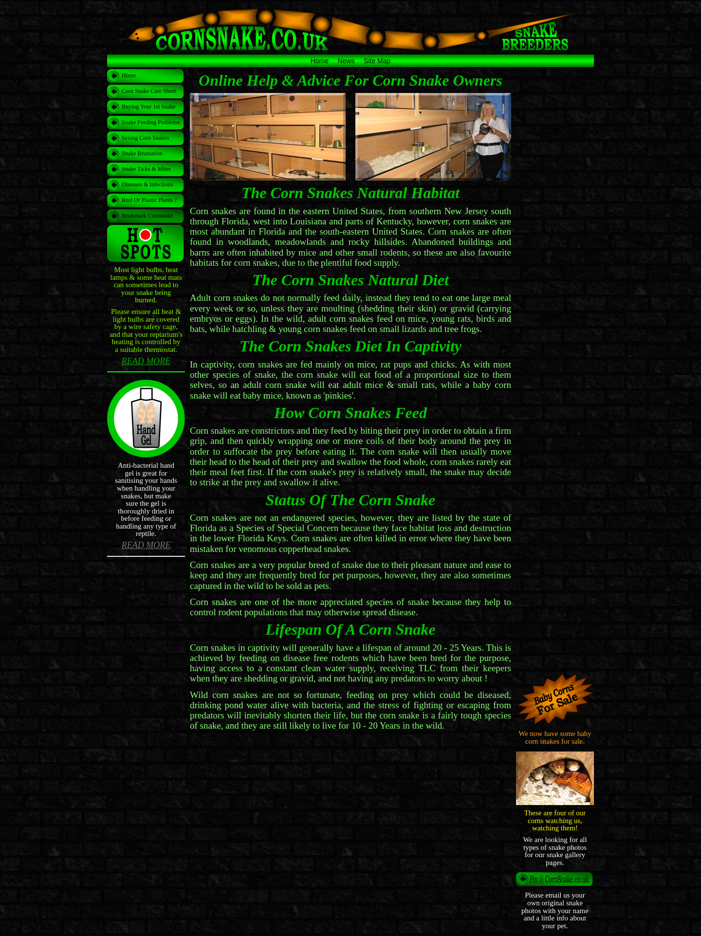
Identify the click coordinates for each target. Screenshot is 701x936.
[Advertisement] (350, 751)
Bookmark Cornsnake (147, 215)
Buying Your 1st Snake (149, 106)
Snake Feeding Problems (151, 122)
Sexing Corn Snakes (145, 137)
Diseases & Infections (147, 184)
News (346, 61)
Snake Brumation (142, 153)
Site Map (377, 61)
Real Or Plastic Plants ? (149, 200)
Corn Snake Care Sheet (149, 91)
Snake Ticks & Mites (146, 168)
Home (320, 61)
